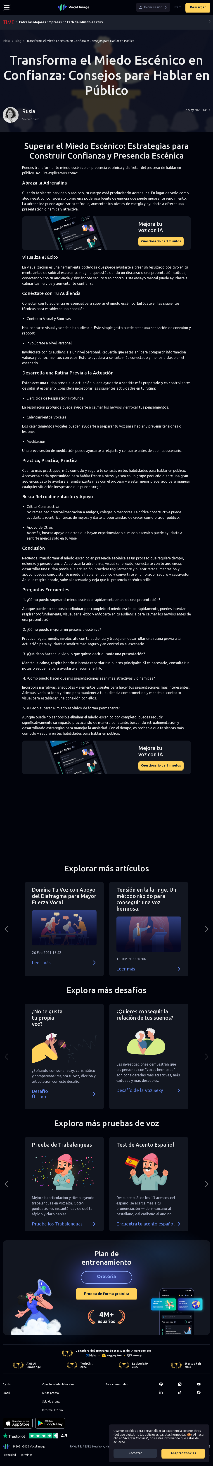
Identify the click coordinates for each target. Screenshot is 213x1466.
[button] (153, 7)
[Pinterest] (165, 1384)
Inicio (6, 41)
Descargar (198, 7)
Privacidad (9, 1454)
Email (6, 1392)
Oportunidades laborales (58, 1384)
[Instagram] (184, 1384)
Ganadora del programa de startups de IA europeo (111, 1350)
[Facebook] (203, 1392)
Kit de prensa (50, 1392)
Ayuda (7, 1384)
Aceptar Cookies (183, 1453)
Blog (18, 41)
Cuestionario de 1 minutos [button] (161, 241)
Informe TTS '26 (52, 1410)
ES (176, 7)
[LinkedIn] (165, 1392)
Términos (26, 1454)
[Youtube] (203, 1384)
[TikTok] (184, 1392)
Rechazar (135, 1453)
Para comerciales (117, 1384)
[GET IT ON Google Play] (50, 1423)
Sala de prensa (51, 1401)
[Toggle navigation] (7, 7)
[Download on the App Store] (18, 1423)
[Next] (209, 22)
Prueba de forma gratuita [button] (106, 1294)
